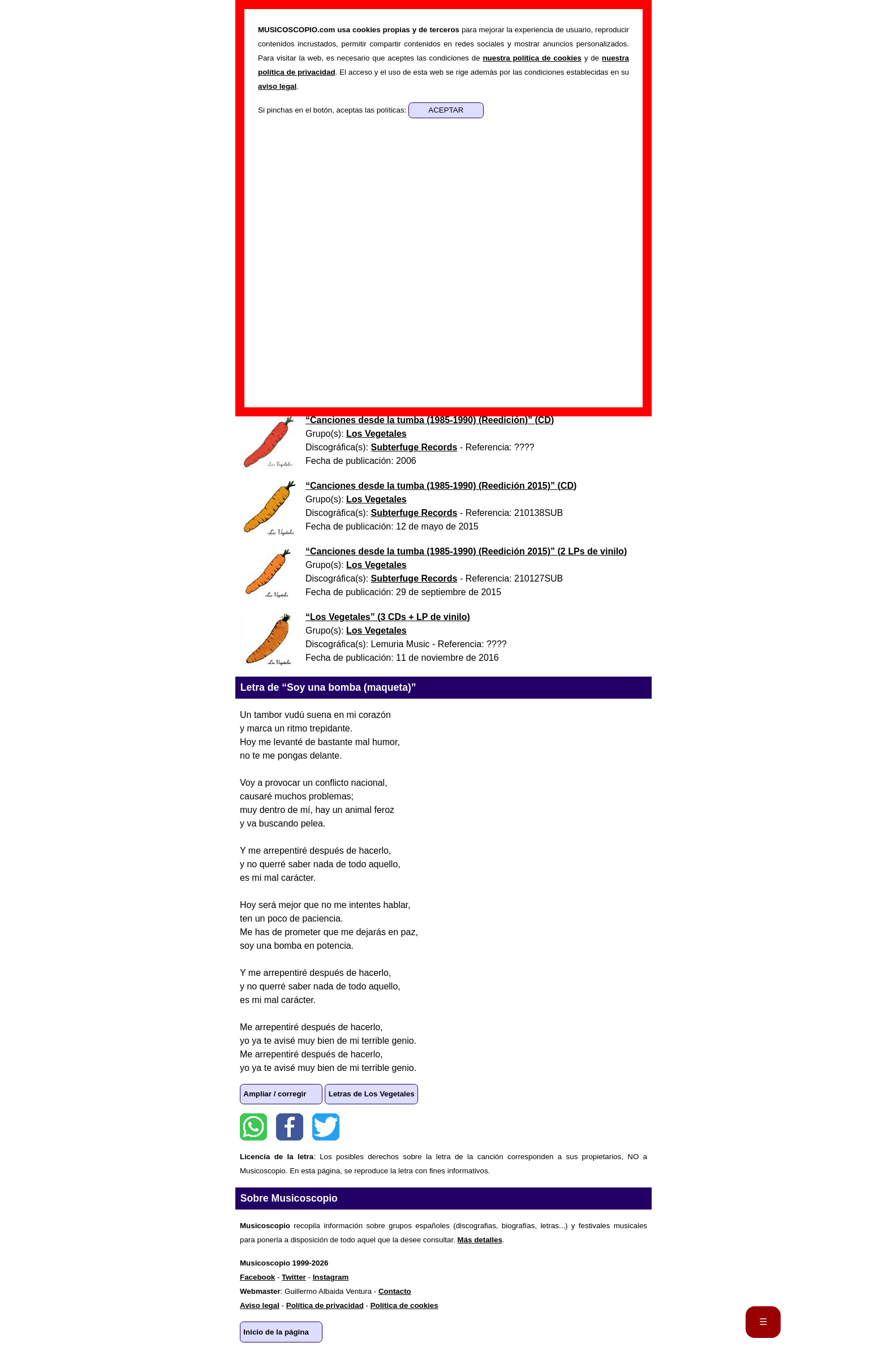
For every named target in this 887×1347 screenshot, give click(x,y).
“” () (429, 420)
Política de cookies (404, 1305)
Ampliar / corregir (274, 1094)
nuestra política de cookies (532, 58)
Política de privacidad (325, 1305)
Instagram (331, 1277)
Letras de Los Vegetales (372, 1094)
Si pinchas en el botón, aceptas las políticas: (333, 110)
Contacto (394, 1291)
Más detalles (480, 1240)
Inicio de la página (276, 1332)
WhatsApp (253, 1127)
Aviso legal (259, 1305)
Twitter (325, 1127)
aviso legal (277, 86)
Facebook (289, 1127)
